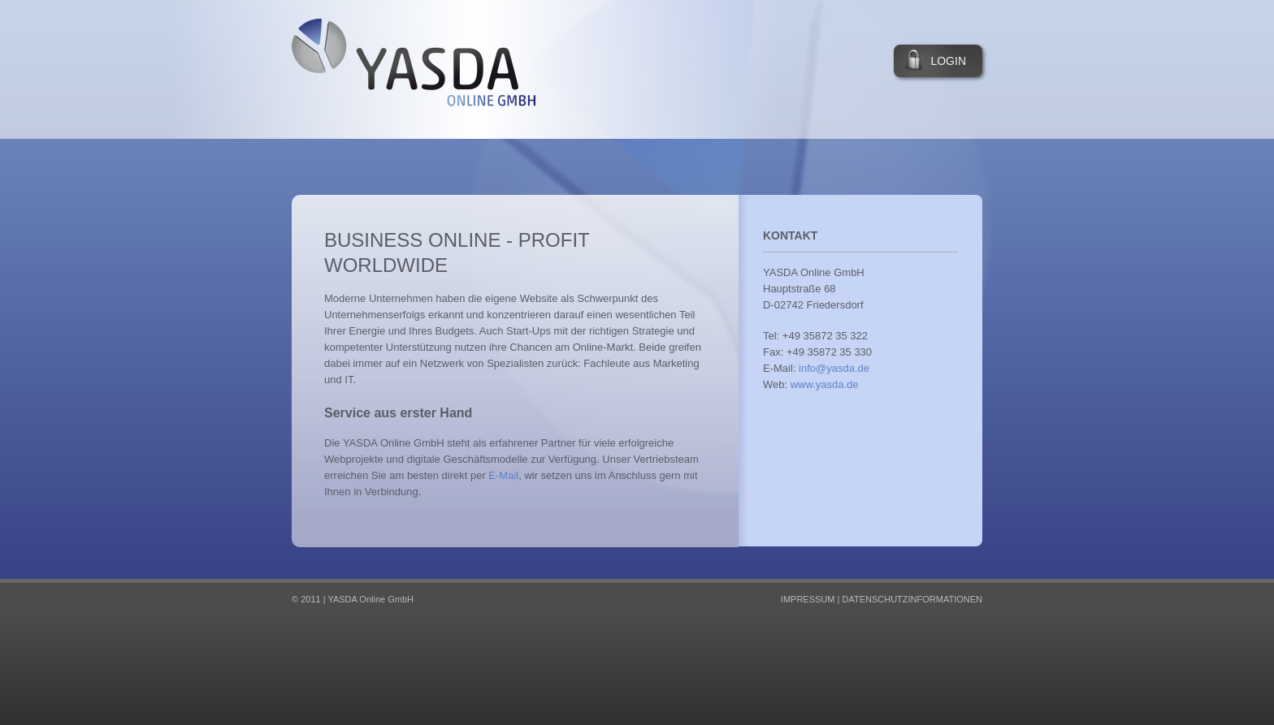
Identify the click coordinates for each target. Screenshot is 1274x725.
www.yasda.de (825, 384)
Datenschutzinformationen (912, 599)
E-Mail (503, 475)
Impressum (808, 599)
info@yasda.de (834, 368)
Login (948, 60)
